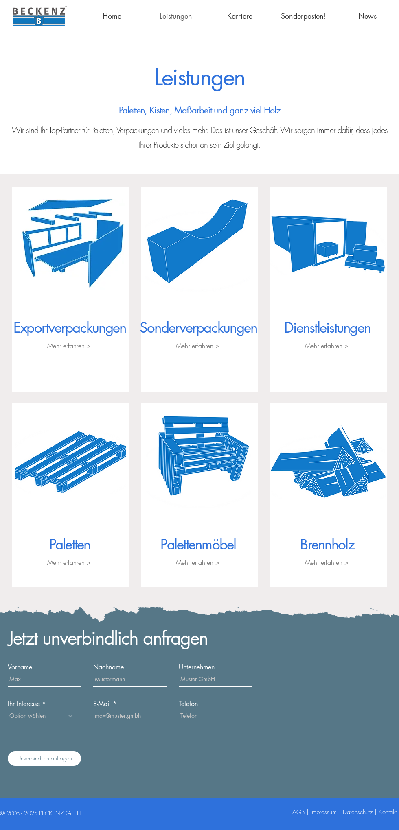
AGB (298, 812)
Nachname (108, 667)
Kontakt (388, 812)
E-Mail (102, 704)
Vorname (20, 667)
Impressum (324, 812)
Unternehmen (197, 667)
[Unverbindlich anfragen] (44, 758)
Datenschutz (358, 812)
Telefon (188, 704)
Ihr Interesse (24, 704)
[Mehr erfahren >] (68, 346)
